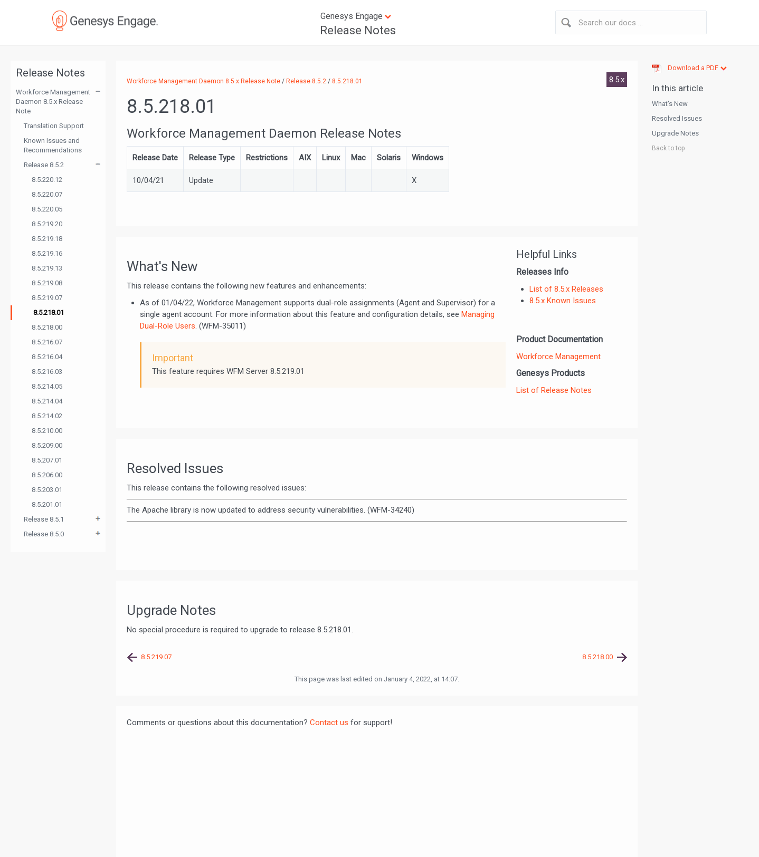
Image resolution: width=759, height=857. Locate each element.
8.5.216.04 (47, 357)
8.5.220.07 (47, 194)
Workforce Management (558, 356)
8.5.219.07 (47, 298)
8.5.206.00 (47, 475)
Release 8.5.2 (44, 165)
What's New (670, 104)
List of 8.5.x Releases (566, 289)
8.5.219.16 (47, 253)
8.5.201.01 (47, 504)
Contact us (329, 722)
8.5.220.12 (47, 180)
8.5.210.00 (47, 431)
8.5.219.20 (47, 224)
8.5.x (616, 79)
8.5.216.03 (47, 371)
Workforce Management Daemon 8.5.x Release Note (53, 101)
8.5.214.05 (47, 386)
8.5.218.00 (47, 327)
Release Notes (358, 30)
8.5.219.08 (47, 283)
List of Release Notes (554, 390)
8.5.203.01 (47, 490)
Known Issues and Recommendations (53, 145)
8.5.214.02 (47, 416)
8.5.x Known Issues (562, 300)
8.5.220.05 (47, 209)
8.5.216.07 (47, 342)
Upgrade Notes (675, 133)
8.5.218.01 (48, 312)
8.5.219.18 (47, 239)
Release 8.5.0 (44, 534)
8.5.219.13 (47, 268)
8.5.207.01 (47, 460)
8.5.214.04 (47, 401)
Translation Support (54, 126)
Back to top (668, 148)
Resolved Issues (677, 118)
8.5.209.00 (47, 445)
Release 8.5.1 (44, 519)
